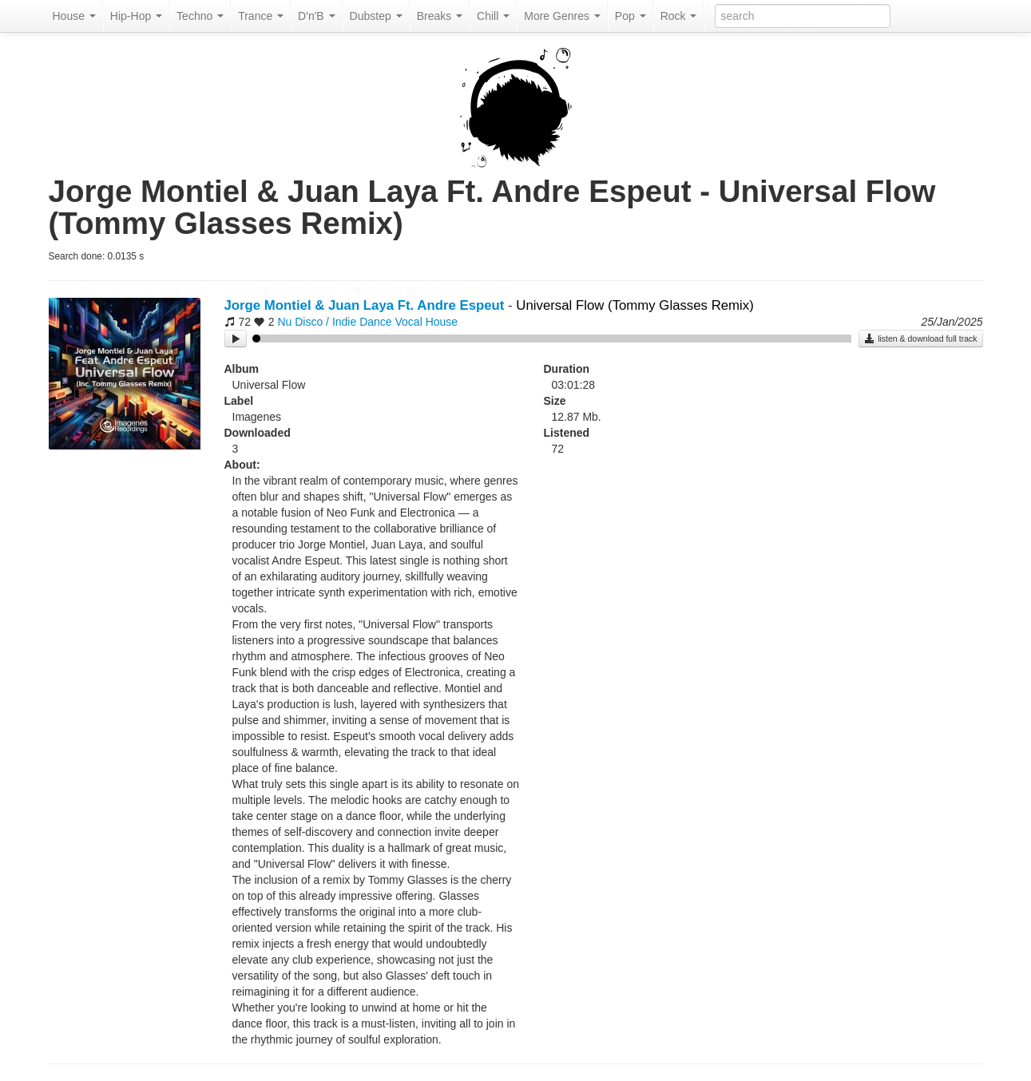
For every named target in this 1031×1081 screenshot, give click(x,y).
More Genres (562, 16)
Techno (200, 16)
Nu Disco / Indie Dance (334, 321)
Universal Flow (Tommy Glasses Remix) (634, 305)
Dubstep (376, 16)
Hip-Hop (136, 16)
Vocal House (426, 321)
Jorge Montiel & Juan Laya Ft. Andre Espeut (364, 305)
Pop (630, 16)
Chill (493, 16)
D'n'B (316, 16)
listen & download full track (920, 338)
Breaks (439, 16)
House (74, 16)
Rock (678, 16)
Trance (261, 16)
